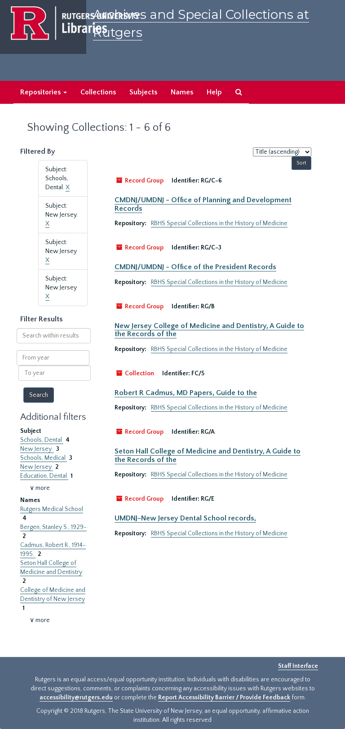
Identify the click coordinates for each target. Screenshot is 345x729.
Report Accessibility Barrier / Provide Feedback (224, 697)
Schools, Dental (41, 440)
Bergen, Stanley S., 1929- (53, 527)
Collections (98, 92)
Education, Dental (44, 476)
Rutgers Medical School (51, 509)
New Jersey (36, 467)
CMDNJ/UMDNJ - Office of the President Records (195, 267)
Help (214, 92)
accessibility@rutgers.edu (76, 697)
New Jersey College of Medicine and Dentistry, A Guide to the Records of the (209, 330)
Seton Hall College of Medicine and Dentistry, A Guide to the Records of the (208, 455)
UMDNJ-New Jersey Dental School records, (185, 518)
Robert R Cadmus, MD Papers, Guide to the (186, 393)
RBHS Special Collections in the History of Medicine (219, 223)
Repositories (43, 92)
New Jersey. (37, 449)
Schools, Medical (43, 458)
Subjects (143, 92)
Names (182, 92)
